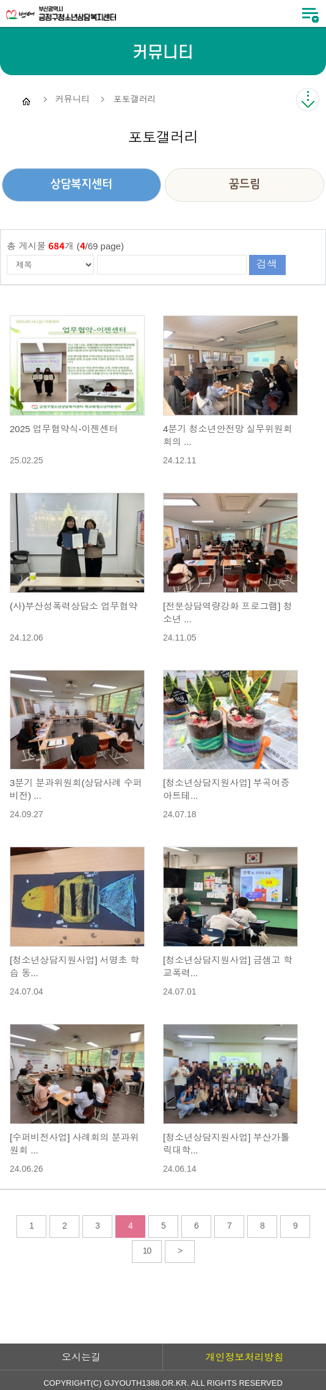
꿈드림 (244, 184)
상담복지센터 (81, 184)
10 (147, 1251)
